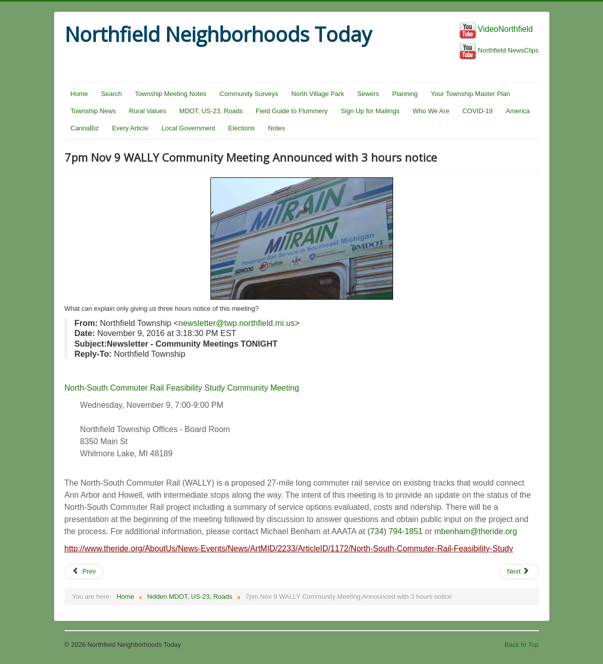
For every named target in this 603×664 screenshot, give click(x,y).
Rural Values (147, 111)
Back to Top (522, 644)
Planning (405, 94)
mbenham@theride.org (475, 531)
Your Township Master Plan (470, 94)
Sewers (368, 94)
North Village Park (317, 94)
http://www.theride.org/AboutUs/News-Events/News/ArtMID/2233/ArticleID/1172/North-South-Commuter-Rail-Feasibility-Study (289, 548)
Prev (84, 571)
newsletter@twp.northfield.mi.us (237, 322)
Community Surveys (249, 94)
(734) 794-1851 (394, 531)
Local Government (188, 128)
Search (111, 94)
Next (518, 571)
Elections (241, 128)
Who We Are (431, 111)
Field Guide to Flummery (291, 111)
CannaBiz (85, 128)
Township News (93, 111)
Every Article (130, 128)
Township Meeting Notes (170, 94)
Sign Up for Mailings (370, 111)
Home (79, 94)
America (518, 111)
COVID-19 (477, 111)
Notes (276, 128)
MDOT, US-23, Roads (211, 111)
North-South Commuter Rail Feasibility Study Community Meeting (182, 388)
